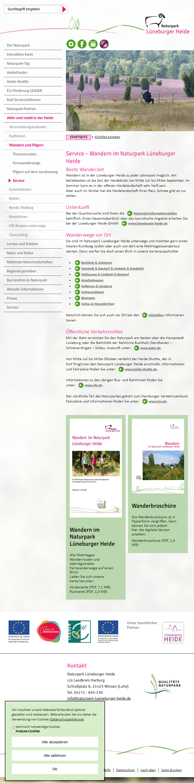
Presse (12, 298)
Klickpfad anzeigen (107, 137)
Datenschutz (125, 770)
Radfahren (17, 136)
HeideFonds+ (17, 72)
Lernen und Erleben (22, 243)
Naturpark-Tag (18, 63)
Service (19, 180)
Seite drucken (171, 770)
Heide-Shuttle (18, 81)
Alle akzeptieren (55, 742)
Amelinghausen (92, 280)
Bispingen (88, 298)
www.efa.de (93, 385)
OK (55, 769)
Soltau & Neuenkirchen (97, 304)
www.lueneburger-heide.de (148, 223)
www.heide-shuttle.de (141, 369)
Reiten (14, 198)
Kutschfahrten (20, 189)
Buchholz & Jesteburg (96, 263)
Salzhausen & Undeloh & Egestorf (105, 274)
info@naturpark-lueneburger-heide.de (99, 698)
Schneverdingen (92, 292)
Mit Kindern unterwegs (27, 225)
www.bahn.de (151, 348)
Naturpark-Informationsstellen (155, 213)
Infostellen (156, 315)
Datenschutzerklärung (67, 719)
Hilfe (107, 770)
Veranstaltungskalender (28, 127)
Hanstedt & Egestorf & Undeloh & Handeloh (112, 268)
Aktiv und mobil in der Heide (30, 117)
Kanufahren (18, 216)
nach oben (148, 770)
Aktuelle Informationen (25, 289)
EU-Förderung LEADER (24, 90)
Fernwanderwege (26, 163)
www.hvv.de (158, 401)
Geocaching (18, 234)
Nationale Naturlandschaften (30, 262)
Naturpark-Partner (21, 108)
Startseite (79, 137)
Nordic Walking (21, 207)
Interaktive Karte (20, 54)
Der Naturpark (18, 45)
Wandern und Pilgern (26, 145)
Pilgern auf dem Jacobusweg (35, 171)
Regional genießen (21, 271)
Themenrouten (25, 154)
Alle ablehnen (55, 755)
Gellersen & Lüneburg (96, 286)
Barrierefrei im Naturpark (27, 280)
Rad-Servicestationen (23, 99)
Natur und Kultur (20, 253)
